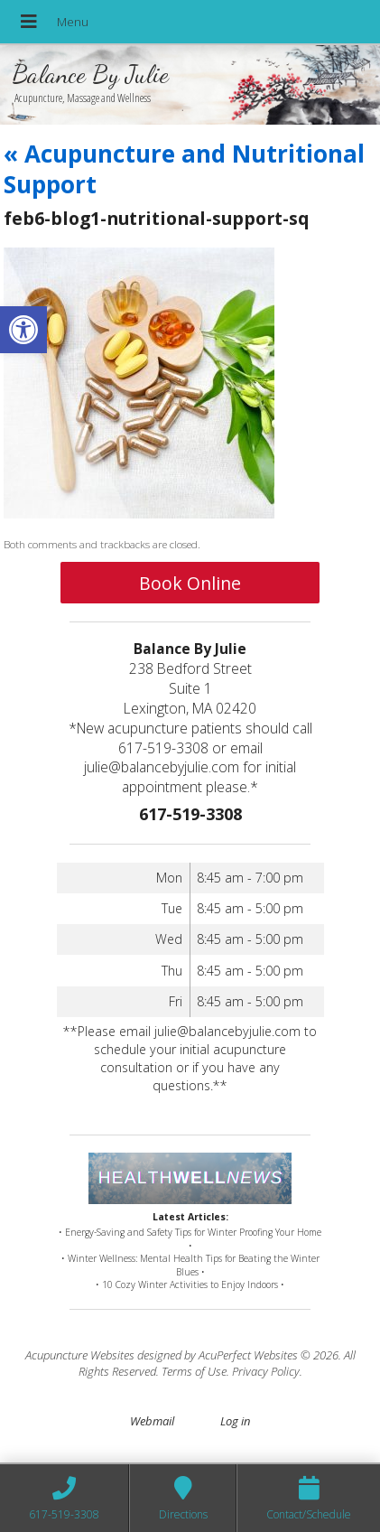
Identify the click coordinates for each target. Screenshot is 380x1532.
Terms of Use (194, 1371)
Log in (235, 1421)
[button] (23, 329)
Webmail (152, 1421)
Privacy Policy (266, 1371)
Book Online (190, 583)
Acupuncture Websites (79, 1355)
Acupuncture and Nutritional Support (184, 169)
